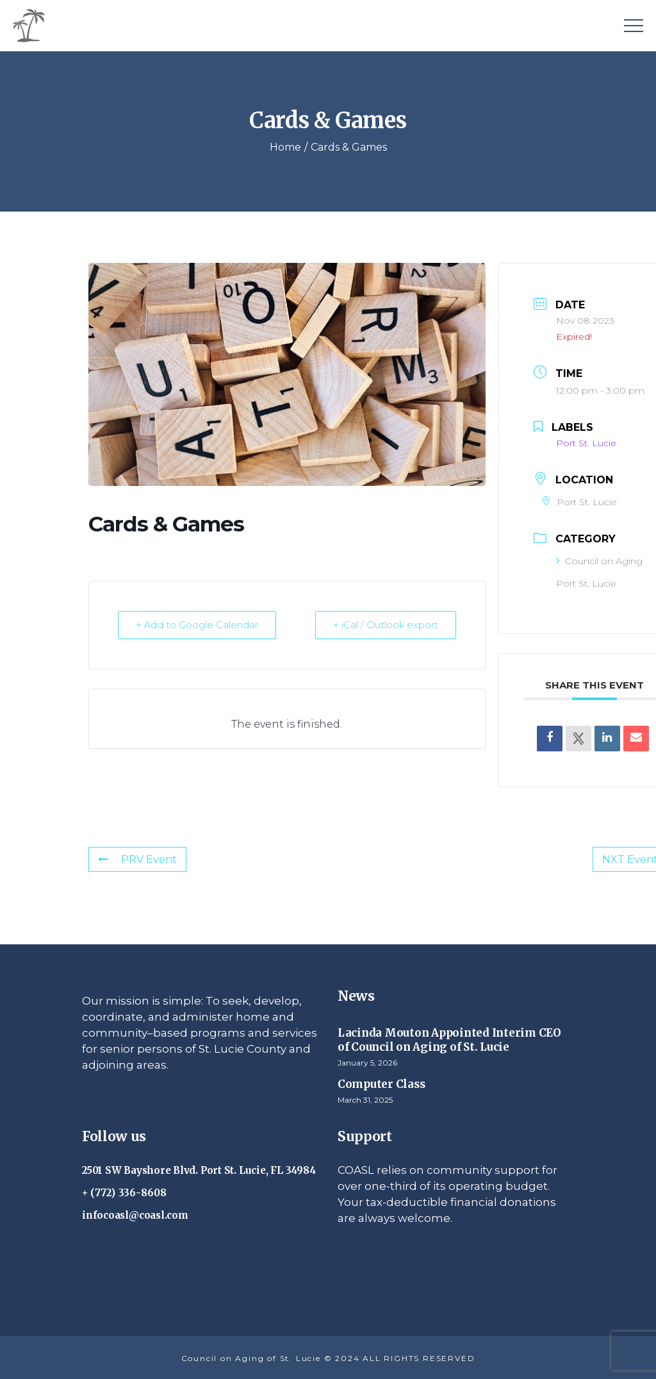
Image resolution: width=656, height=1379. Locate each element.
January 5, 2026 (367, 1062)
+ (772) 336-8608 (124, 1193)
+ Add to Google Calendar (197, 625)
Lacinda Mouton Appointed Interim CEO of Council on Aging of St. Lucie (449, 1040)
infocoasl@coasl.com (135, 1215)
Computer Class (381, 1084)
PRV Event (137, 859)
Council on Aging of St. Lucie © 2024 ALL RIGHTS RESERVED (328, 1358)
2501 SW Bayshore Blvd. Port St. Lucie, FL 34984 (198, 1170)
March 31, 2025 (365, 1100)
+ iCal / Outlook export (385, 625)
